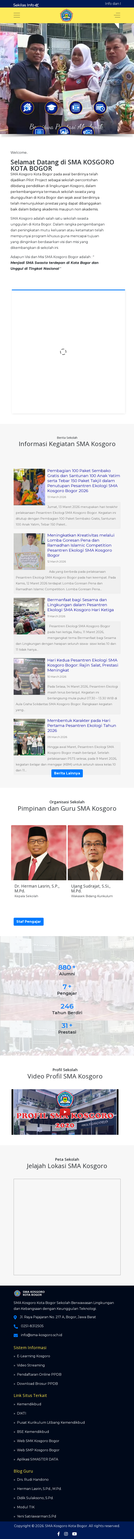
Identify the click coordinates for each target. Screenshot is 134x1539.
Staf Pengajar (28, 922)
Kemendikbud (29, 1404)
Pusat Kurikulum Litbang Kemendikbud (51, 1423)
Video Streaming (31, 1365)
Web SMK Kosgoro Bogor (38, 1441)
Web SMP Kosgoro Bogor (38, 1450)
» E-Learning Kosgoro (32, 1356)
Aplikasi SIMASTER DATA (37, 1459)
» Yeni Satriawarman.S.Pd (35, 1516)
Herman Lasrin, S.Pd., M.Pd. (39, 1489)
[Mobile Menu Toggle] (17, 15)
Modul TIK (26, 1507)
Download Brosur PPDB (37, 1384)
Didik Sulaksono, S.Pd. (35, 1498)
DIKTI (21, 1413)
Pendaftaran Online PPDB (39, 1374)
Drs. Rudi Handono (33, 1480)
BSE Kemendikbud (33, 1432)
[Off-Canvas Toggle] (117, 15)
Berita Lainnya (67, 773)
